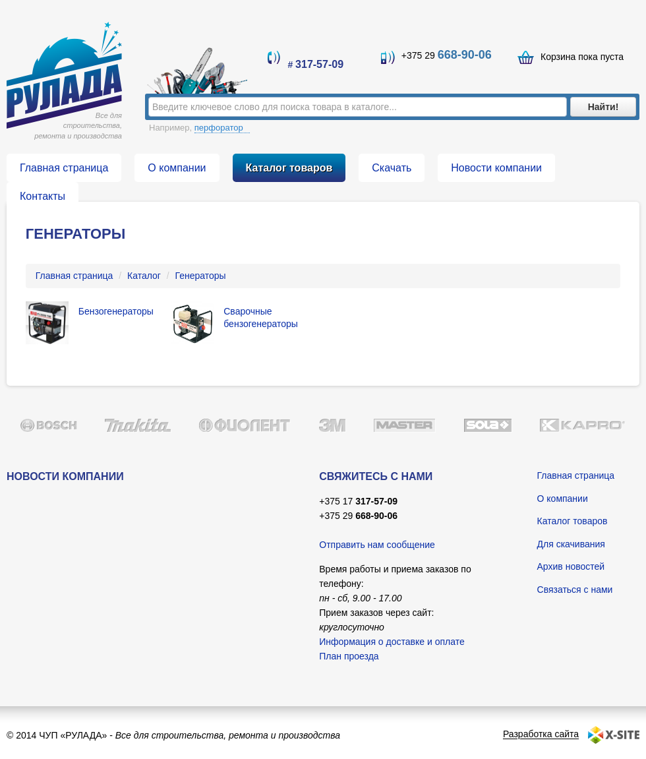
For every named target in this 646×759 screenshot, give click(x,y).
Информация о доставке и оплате (391, 641)
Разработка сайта (541, 734)
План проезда (348, 656)
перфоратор (222, 128)
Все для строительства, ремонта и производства (78, 125)
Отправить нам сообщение (377, 544)
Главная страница (74, 275)
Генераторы (200, 275)
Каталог (144, 275)
